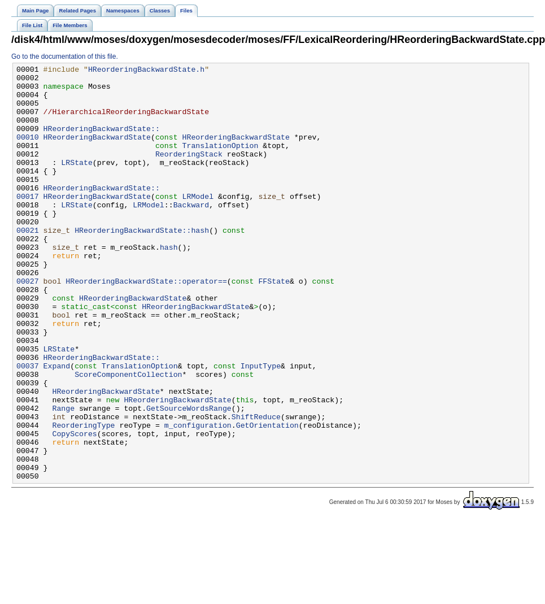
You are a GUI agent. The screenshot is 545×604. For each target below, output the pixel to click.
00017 (27, 223)
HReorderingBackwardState (97, 152)
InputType (261, 427)
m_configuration (198, 498)
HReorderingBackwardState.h (146, 71)
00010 (27, 152)
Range (63, 477)
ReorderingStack (189, 172)
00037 (27, 427)
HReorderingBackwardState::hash (142, 264)
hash (169, 284)
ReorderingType (83, 498)
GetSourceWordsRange (189, 477)
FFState (274, 325)
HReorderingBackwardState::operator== (146, 325)
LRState (77, 182)
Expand (57, 427)
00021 (27, 264)
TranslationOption (220, 162)
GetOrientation (267, 498)
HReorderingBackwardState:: (101, 142)
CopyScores (74, 508)
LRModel (197, 223)
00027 (27, 325)
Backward (191, 233)
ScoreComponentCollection (128, 437)
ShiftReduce (256, 488)
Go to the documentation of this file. (64, 56)
